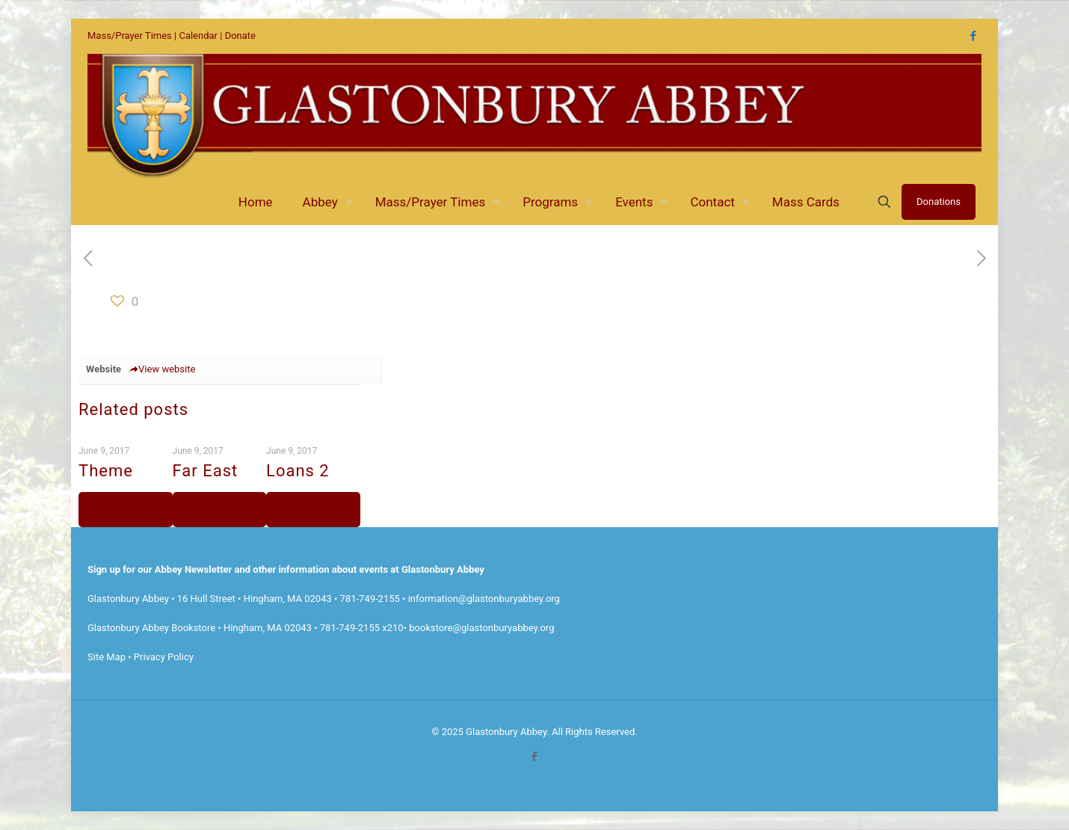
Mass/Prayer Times (129, 35)
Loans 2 (298, 470)
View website (162, 369)
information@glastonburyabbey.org (484, 598)
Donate (240, 35)
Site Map (106, 657)
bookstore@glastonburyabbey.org (481, 627)
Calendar (198, 35)
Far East (205, 470)
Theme (105, 470)
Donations (938, 201)
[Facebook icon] (973, 36)
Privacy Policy (164, 657)
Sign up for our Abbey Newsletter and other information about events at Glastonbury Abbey (285, 569)
